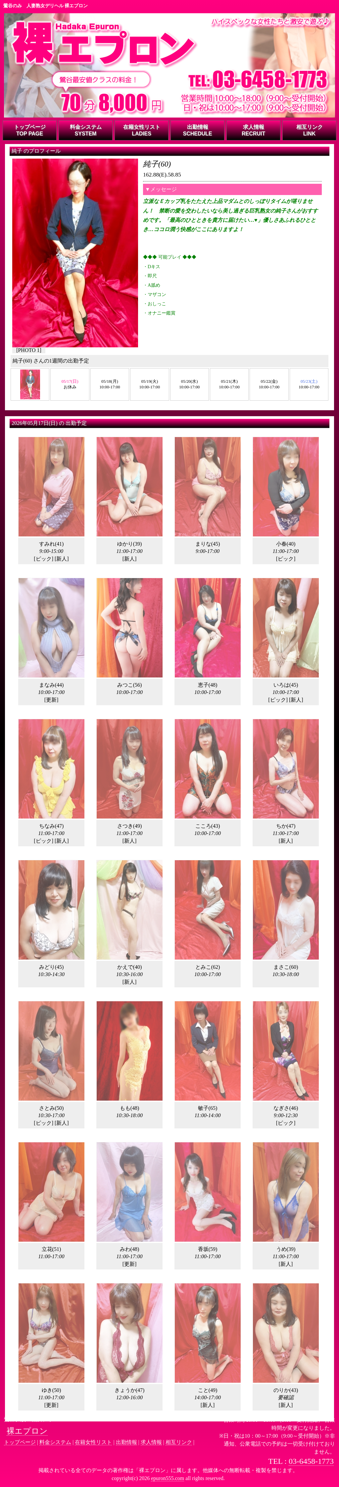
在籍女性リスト (93, 1442)
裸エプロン (27, 1431)
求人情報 (151, 1442)
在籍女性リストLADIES (141, 130)
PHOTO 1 (28, 350)
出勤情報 (126, 1442)
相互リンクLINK (309, 130)
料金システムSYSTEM (86, 130)
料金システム (55, 1442)
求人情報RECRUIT (253, 130)
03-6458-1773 (311, 1461)
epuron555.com (167, 1478)
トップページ (20, 1442)
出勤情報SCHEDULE (197, 130)
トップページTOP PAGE (30, 130)
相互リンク (179, 1442)
